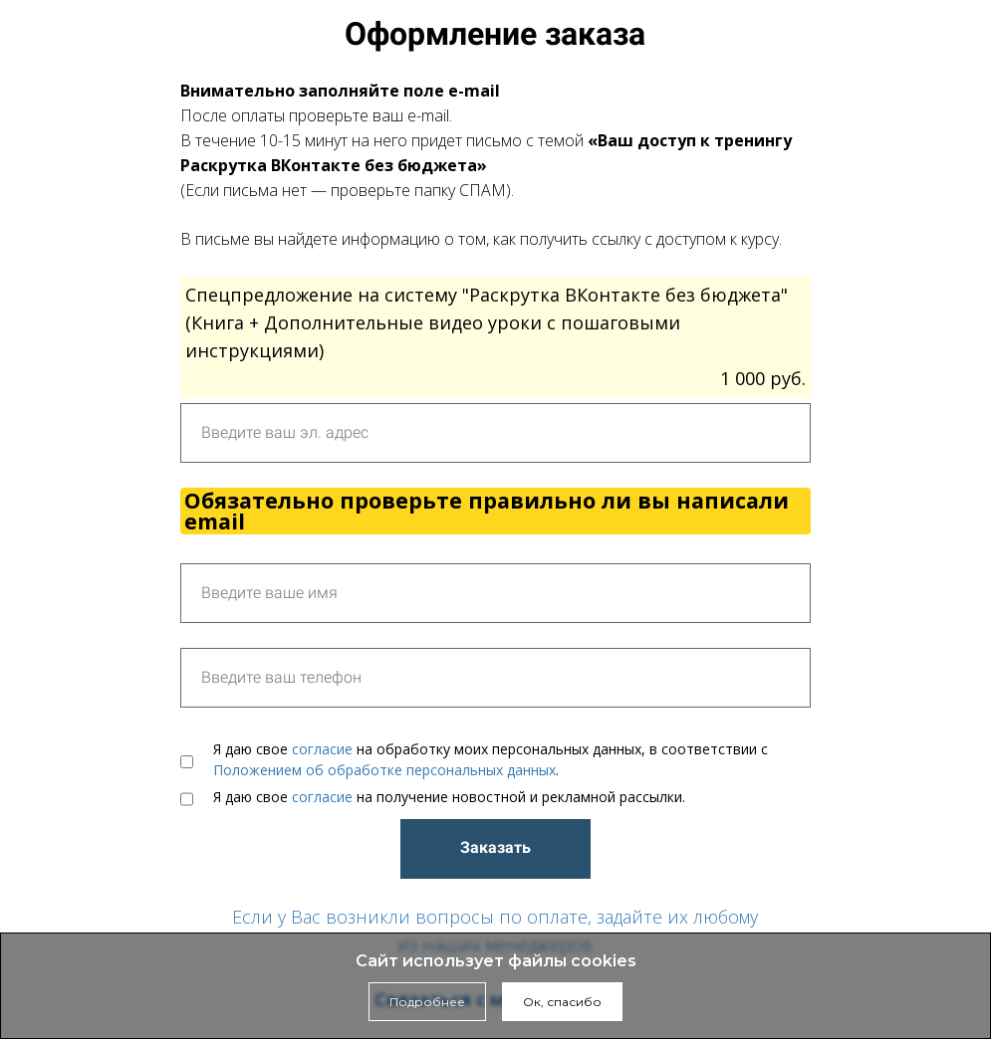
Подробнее (427, 1001)
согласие (322, 748)
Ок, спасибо (562, 1001)
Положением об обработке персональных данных (384, 769)
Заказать (495, 847)
